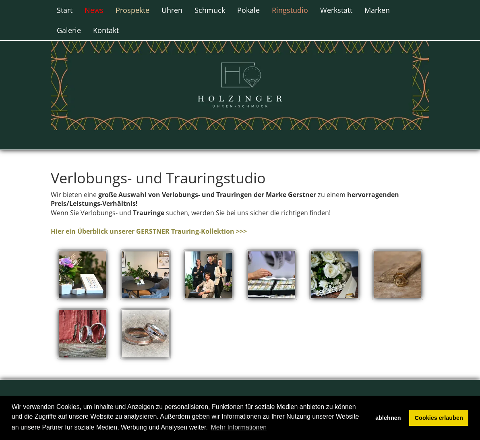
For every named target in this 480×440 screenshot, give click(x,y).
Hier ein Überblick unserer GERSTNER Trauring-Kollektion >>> (149, 231)
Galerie (69, 30)
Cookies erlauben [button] (439, 418)
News (94, 10)
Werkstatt (336, 10)
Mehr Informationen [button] (239, 427)
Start (64, 10)
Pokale (248, 10)
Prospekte (132, 10)
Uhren (171, 10)
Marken (377, 10)
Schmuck (209, 10)
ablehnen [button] (388, 418)
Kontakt (106, 30)
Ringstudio (290, 10)
